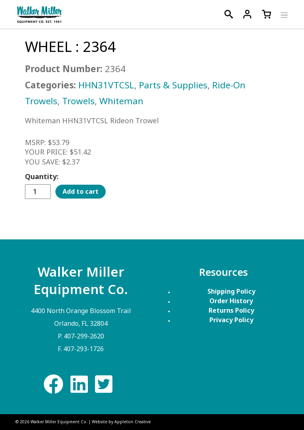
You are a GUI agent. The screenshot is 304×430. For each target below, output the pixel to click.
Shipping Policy (231, 291)
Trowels (78, 101)
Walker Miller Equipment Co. (58, 421)
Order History (231, 300)
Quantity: (42, 176)
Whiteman (121, 101)
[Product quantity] (38, 191)
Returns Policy (231, 310)
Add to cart (81, 191)
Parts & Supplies (173, 85)
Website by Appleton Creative (121, 421)
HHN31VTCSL (106, 85)
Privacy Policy (231, 319)
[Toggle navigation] (283, 14)
